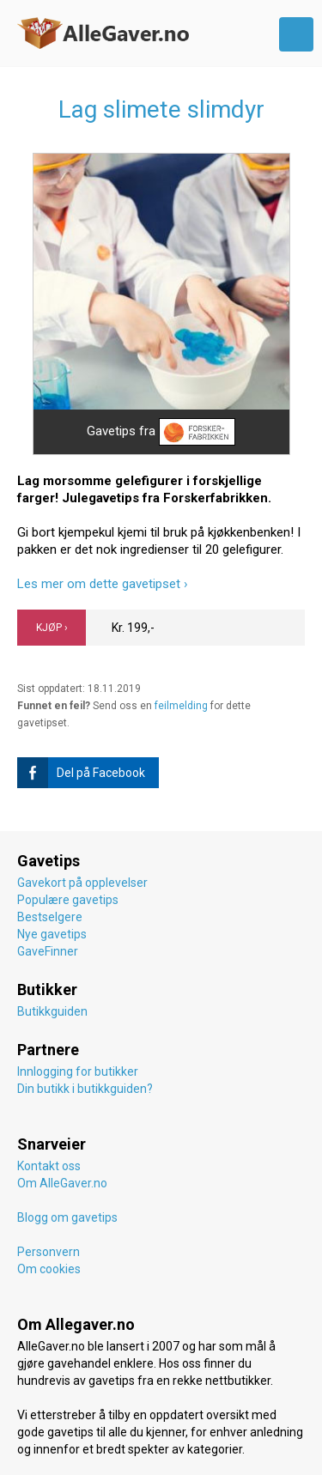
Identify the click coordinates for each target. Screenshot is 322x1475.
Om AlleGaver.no (62, 1183)
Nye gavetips (52, 934)
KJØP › (52, 628)
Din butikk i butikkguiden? (85, 1089)
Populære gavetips (67, 900)
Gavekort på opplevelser (82, 882)
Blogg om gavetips (67, 1217)
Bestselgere (49, 917)
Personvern (48, 1252)
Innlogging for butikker (77, 1071)
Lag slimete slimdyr (161, 109)
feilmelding (181, 706)
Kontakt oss (49, 1166)
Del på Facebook (81, 772)
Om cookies (49, 1269)
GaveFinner (47, 951)
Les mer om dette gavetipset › (102, 584)
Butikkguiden (52, 1011)
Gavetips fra (161, 432)
